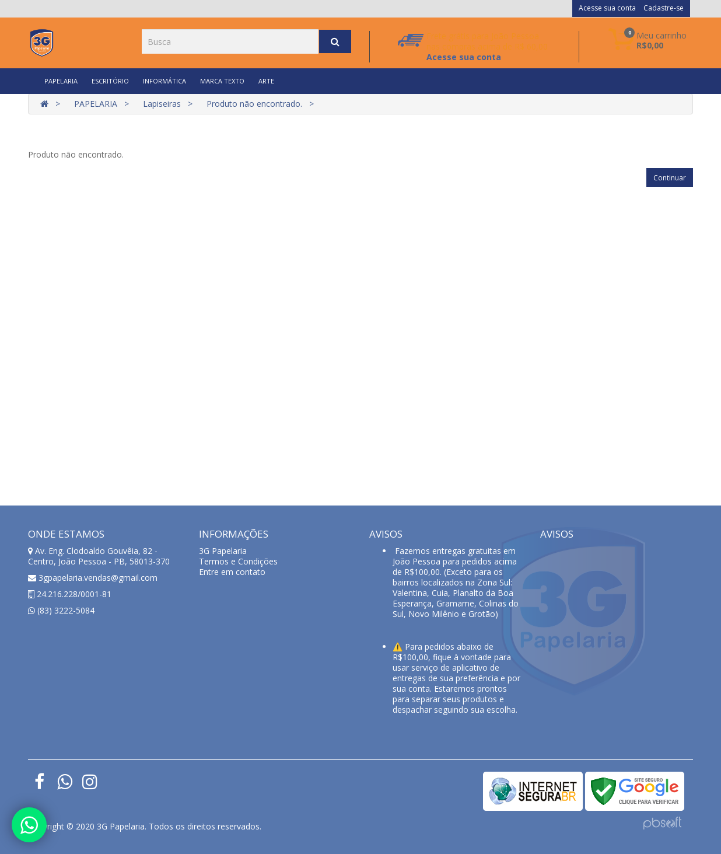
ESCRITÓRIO (110, 80)
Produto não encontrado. (254, 103)
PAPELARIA (61, 80)
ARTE (266, 80)
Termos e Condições (238, 561)
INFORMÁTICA (164, 80)
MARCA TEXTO (222, 80)
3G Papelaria (223, 550)
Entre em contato (232, 571)
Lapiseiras (162, 103)
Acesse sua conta (607, 8)
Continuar (669, 178)
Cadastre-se (663, 8)
